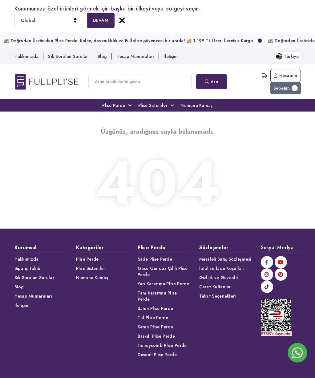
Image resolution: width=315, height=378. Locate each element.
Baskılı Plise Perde (156, 336)
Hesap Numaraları (135, 56)
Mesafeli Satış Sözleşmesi (225, 259)
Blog (102, 56)
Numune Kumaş (196, 105)
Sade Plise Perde (155, 259)
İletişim (171, 56)
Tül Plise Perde (153, 318)
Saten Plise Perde (155, 308)
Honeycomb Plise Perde (162, 345)
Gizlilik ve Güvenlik (219, 277)
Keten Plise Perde (155, 327)
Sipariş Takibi (28, 268)
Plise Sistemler (156, 105)
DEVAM (100, 20)
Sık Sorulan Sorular (68, 56)
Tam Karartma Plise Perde (157, 296)
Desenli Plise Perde (157, 355)
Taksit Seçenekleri (217, 296)
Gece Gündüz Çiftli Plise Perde (163, 271)
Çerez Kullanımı (215, 287)
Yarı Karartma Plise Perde (163, 284)
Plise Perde (116, 105)
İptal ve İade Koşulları (221, 268)
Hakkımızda (26, 56)
